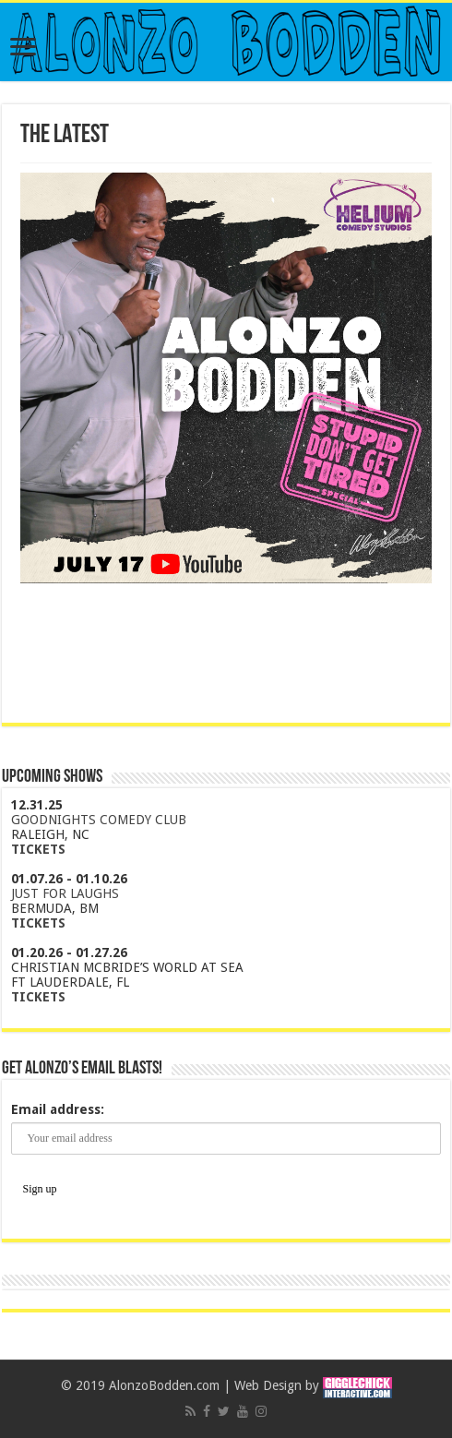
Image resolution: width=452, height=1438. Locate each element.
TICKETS (38, 849)
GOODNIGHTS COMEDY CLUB (98, 819)
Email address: (57, 1109)
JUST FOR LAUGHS (65, 893)
